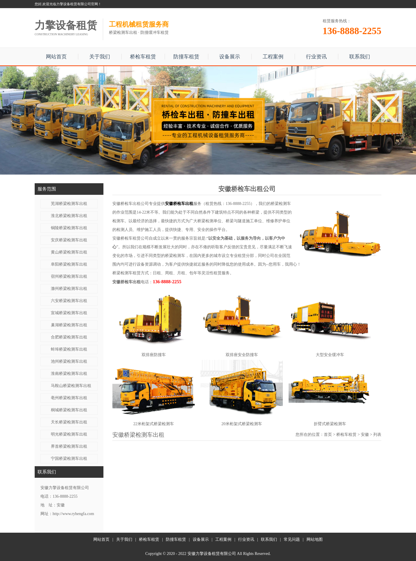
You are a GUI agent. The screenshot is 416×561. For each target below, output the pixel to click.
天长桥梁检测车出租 (69, 422)
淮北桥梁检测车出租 (69, 216)
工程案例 (273, 57)
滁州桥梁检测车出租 (69, 288)
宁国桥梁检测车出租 (69, 458)
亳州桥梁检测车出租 (69, 398)
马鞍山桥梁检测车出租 (71, 386)
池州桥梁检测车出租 (69, 361)
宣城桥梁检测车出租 (69, 313)
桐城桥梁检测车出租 (69, 410)
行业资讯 (316, 57)
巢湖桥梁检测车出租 (69, 325)
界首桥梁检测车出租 (69, 446)
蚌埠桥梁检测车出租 (69, 349)
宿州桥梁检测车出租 (69, 276)
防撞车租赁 (186, 57)
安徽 (365, 434)
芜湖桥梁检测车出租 (69, 203)
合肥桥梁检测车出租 (69, 337)
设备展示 (229, 57)
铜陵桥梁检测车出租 (69, 228)
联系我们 (359, 57)
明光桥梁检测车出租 (69, 434)
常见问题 (292, 539)
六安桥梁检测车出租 (69, 301)
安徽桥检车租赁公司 (130, 238)
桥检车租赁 (143, 57)
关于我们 (99, 57)
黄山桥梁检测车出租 (69, 252)
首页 (328, 434)
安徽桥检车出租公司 (130, 203)
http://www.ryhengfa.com (73, 514)
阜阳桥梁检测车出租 (69, 264)
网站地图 (315, 539)
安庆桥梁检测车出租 (69, 240)
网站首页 (56, 57)
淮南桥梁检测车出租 (69, 373)
